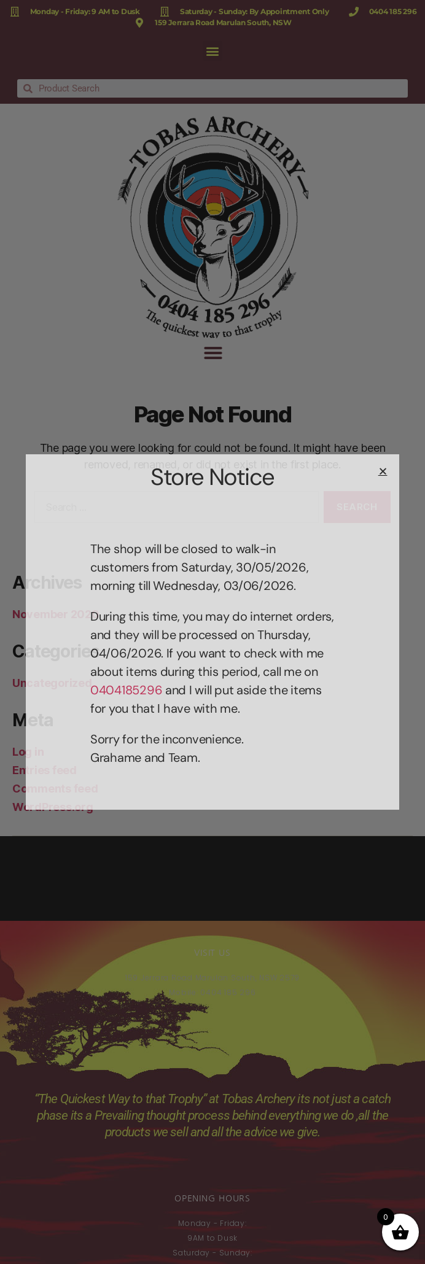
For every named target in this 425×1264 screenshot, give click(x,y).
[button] (383, 471)
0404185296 (126, 690)
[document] (212, 632)
